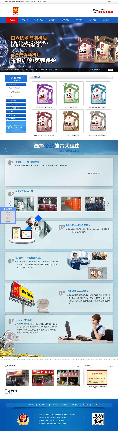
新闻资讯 (65, 405)
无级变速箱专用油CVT (46, 70)
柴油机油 (11, 96)
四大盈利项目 (43, 405)
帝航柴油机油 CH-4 (58, 70)
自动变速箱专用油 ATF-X (17, 70)
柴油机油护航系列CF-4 (32, 70)
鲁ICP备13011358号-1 (44, 417)
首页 (105, 1)
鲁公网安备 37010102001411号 (58, 417)
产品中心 (31, 405)
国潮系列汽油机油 (14, 88)
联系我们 (110, 1)
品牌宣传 (54, 405)
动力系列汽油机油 (14, 92)
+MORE (79, 366)
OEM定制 (75, 405)
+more (109, 77)
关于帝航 (85, 405)
